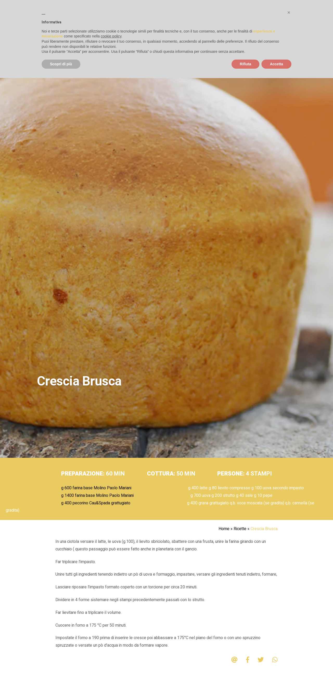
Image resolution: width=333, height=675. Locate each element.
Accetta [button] (276, 64)
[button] (289, 12)
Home (224, 529)
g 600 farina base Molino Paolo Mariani (96, 488)
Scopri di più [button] (61, 64)
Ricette (240, 529)
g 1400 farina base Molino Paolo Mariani (97, 495)
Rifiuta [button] (245, 64)
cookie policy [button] (111, 36)
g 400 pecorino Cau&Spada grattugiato (95, 503)
